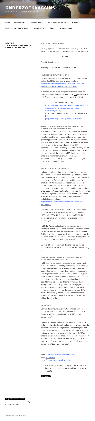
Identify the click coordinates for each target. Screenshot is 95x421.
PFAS (53, 28)
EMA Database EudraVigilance (17, 28)
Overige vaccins (67, 28)
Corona (76, 23)
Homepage (50, 357)
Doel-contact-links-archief (58, 23)
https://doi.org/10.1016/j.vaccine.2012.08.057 (65, 119)
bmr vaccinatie (20, 23)
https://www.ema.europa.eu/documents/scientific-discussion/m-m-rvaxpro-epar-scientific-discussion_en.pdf (66, 108)
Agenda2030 (40, 28)
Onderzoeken (37, 23)
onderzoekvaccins (30, 7)
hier (75, 94)
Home (7, 23)
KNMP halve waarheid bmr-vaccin (60, 355)
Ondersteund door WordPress (15, 416)
